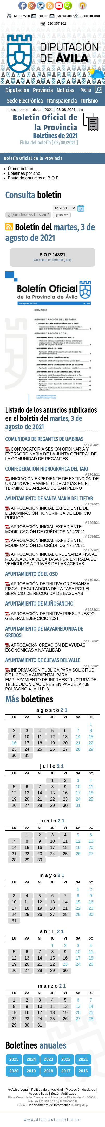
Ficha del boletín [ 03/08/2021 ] (49, 143)
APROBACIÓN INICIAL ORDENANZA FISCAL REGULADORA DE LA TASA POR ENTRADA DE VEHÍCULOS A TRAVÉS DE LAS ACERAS (51, 559)
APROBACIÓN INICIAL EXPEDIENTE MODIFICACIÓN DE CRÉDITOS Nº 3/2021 (45, 543)
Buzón (39, 16)
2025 (14, 1059)
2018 (48, 1071)
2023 (48, 1059)
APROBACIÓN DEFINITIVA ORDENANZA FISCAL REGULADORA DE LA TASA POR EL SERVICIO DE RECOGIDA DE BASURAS (47, 589)
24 (27, 749)
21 (39, 799)
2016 (83, 1071)
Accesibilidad (86, 16)
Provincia (43, 90)
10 (27, 737)
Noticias (65, 90)
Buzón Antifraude (63, 1093)
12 (52, 737)
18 (39, 743)
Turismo (89, 100)
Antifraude (60, 16)
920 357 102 (52, 24)
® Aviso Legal (19, 1089)
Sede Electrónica (25, 100)
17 (27, 743)
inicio (12, 110)
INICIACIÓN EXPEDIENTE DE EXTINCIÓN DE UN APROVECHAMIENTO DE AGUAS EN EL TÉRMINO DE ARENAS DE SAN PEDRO (52, 484)
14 (39, 793)
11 (39, 737)
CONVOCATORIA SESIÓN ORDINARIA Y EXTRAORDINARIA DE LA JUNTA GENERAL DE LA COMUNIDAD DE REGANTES (51, 454)
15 (52, 793)
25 (39, 749)
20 (65, 743)
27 (65, 749)
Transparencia (62, 100)
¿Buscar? (62, 215)
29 (52, 805)
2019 (31, 1071)
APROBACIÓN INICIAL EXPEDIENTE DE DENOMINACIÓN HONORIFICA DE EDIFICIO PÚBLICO (48, 513)
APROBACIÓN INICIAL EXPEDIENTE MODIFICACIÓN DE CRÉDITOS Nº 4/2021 (45, 529)
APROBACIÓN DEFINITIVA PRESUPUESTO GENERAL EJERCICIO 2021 (50, 616)
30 (14, 755)
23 (14, 749)
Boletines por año (24, 173)
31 (27, 755)
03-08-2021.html (70, 110)
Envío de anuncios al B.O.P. (33, 178)
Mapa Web (17, 16)
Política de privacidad (47, 1089)
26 (52, 749)
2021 (49, 110)
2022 (66, 1059)
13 (65, 737)
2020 (14, 1071)
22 (52, 799)
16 (65, 793)
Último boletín (20, 168)
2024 (31, 1059)
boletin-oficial (30, 110)
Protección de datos (80, 1089)
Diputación (17, 90)
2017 (66, 1071)
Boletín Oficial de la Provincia (45, 122)
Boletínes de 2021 (55, 136)
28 (39, 805)
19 (52, 743)
